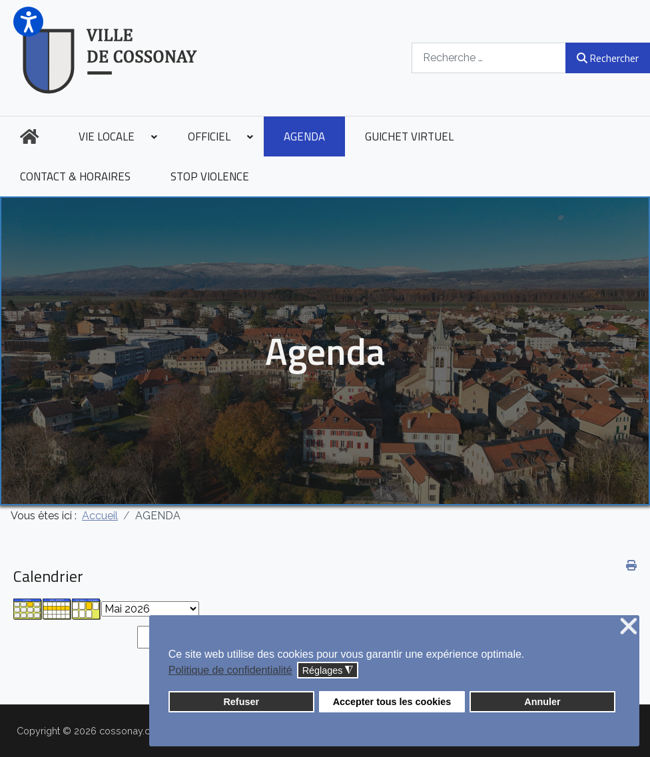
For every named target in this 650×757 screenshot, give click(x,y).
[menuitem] (29, 136)
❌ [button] (628, 626)
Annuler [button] (542, 701)
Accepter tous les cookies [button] (392, 701)
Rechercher (608, 58)
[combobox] (489, 58)
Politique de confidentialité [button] (230, 670)
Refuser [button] (241, 701)
